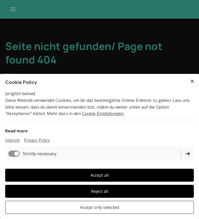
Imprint (12, 140)
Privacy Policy (37, 140)
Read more (16, 131)
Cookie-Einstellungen (103, 113)
